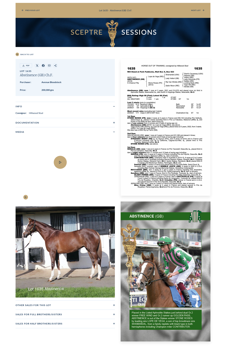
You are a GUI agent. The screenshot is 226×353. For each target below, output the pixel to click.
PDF (26, 65)
